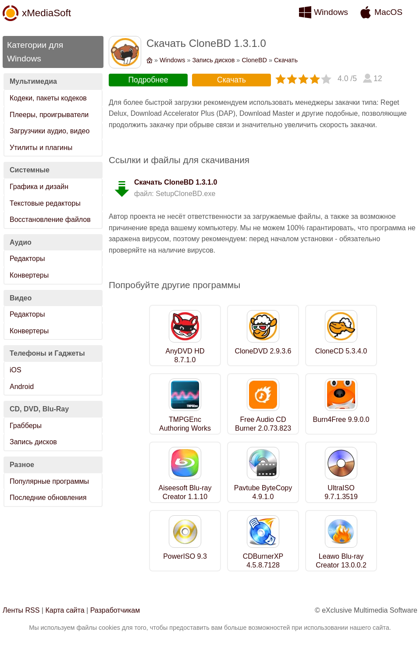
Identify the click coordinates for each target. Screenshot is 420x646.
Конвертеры (29, 275)
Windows (331, 12)
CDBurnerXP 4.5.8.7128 (263, 561)
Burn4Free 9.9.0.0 (341, 419)
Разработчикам (115, 610)
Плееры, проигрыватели (49, 114)
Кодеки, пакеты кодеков (48, 98)
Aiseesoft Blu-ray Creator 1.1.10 (185, 492)
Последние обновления (48, 497)
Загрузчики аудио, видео (49, 131)
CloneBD (254, 60)
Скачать (286, 60)
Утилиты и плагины (41, 147)
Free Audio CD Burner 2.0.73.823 (263, 424)
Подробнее (148, 79)
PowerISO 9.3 (185, 556)
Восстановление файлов (50, 219)
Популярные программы (49, 481)
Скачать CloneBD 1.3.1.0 (175, 182)
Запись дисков (33, 442)
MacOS (388, 12)
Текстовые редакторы (45, 203)
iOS (15, 370)
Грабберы (26, 425)
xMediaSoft (46, 12)
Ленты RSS (21, 610)
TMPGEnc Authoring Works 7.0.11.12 (185, 429)
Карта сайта (64, 610)
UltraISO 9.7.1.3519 (341, 492)
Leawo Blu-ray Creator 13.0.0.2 (341, 561)
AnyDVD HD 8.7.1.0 (185, 355)
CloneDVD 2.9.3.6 (263, 351)
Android (22, 386)
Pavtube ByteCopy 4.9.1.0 (263, 492)
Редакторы (27, 258)
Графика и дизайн (39, 186)
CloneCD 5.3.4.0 (341, 351)
